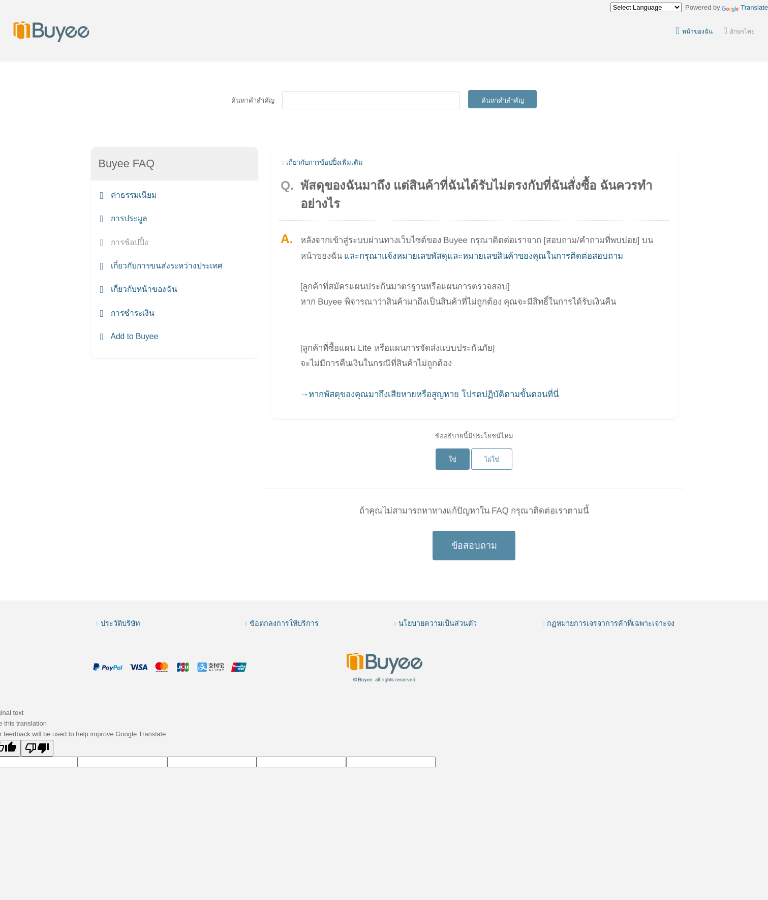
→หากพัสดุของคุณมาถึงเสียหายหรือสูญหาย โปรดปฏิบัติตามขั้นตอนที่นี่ (429, 394)
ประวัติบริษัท (120, 623)
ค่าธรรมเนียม (128, 195)
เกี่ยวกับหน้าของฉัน (138, 289)
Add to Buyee (129, 336)
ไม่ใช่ (491, 459)
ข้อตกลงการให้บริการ (284, 623)
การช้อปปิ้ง (124, 242)
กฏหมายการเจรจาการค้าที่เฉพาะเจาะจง (610, 623)
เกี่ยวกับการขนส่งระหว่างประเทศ (161, 265)
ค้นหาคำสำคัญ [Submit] (502, 100)
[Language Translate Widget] (646, 7)
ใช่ (452, 459)
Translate (745, 7)
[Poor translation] (37, 748)
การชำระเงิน (127, 313)
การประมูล (123, 219)
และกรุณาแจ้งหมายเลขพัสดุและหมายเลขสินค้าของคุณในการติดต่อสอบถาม (483, 256)
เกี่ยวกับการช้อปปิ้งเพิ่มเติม (324, 162)
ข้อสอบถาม (474, 546)
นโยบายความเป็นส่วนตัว (437, 623)
